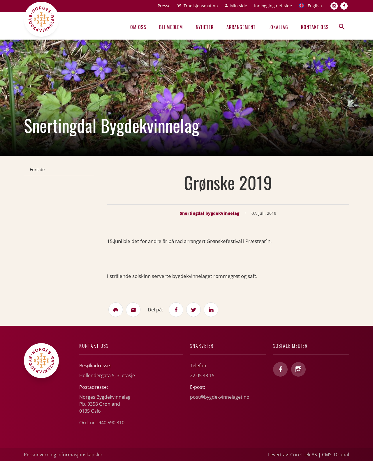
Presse (164, 5)
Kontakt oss (315, 27)
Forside (37, 169)
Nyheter (205, 27)
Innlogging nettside (273, 5)
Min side (238, 5)
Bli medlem (171, 27)
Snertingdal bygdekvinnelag (209, 213)
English (315, 5)
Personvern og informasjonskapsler (63, 454)
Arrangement (241, 27)
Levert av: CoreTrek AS (292, 454)
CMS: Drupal (335, 454)
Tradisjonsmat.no (201, 5)
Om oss (138, 27)
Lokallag (278, 27)
